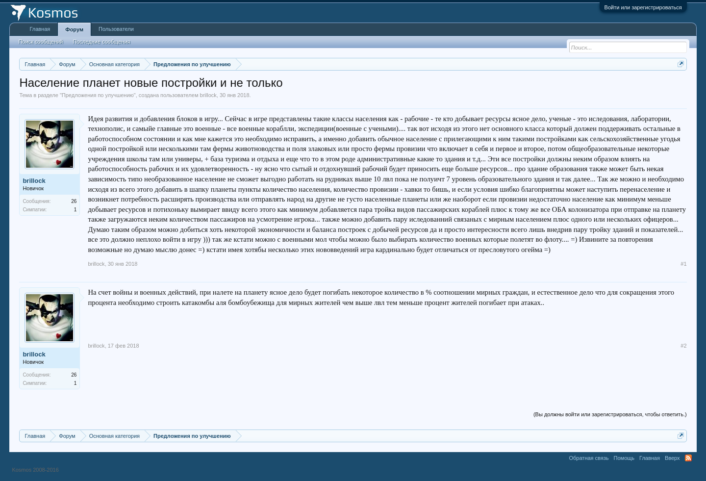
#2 (683, 346)
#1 (683, 264)
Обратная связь (589, 458)
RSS (688, 458)
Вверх (672, 458)
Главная (39, 29)
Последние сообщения (101, 42)
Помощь (624, 458)
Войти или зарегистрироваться (643, 7)
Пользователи (116, 29)
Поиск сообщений (40, 42)
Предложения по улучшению (98, 95)
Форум (74, 29)
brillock (208, 95)
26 (73, 201)
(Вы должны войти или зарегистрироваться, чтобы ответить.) (610, 414)
